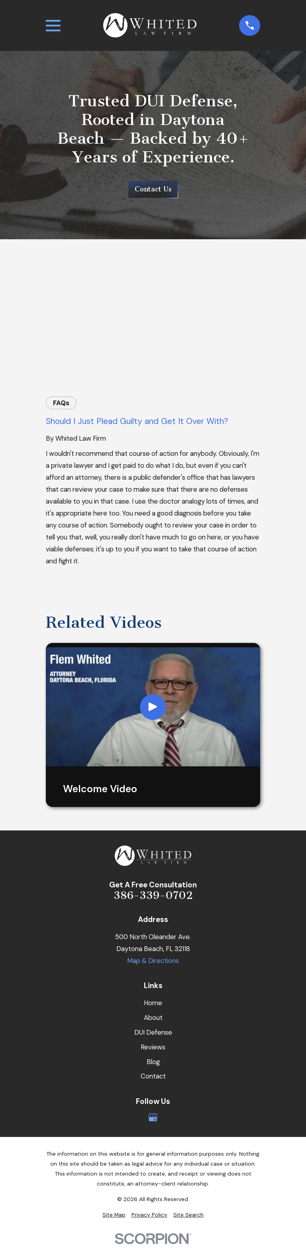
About (153, 1017)
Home (153, 1002)
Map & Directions (153, 960)
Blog (153, 1061)
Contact (153, 1076)
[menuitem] (114, 1215)
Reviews (153, 1047)
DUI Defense (153, 1032)
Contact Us (153, 189)
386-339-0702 (153, 895)
